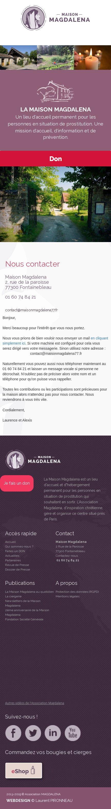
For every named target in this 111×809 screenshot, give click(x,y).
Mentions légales (67, 596)
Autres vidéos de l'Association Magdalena (34, 703)
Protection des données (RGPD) (77, 592)
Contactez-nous (67, 555)
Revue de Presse (17, 565)
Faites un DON (15, 551)
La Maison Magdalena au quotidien (29, 592)
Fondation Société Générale (24, 619)
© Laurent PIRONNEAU (52, 800)
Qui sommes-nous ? (19, 546)
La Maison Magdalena (62, 479)
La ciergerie (13, 596)
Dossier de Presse (17, 569)
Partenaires (13, 560)
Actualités (12, 555)
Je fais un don (17, 483)
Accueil (10, 542)
